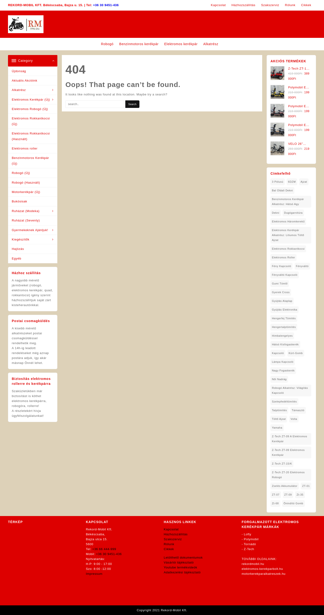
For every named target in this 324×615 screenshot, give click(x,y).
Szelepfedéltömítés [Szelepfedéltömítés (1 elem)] (284, 401)
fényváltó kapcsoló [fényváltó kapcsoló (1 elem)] (284, 274)
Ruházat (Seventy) (26, 220)
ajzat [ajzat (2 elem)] (303, 181)
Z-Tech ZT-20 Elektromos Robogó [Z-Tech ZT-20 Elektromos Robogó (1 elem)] (288, 475)
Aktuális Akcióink (24, 80)
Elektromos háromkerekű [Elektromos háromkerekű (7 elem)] (288, 221)
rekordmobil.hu (253, 564)
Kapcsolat (171, 529)
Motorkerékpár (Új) (26, 192)
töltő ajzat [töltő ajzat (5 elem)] (279, 419)
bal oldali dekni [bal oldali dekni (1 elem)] (282, 190)
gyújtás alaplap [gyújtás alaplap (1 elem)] (282, 301)
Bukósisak (19, 201)
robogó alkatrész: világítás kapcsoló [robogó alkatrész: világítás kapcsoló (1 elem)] (290, 390)
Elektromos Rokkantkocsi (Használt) (31, 136)
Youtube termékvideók (180, 567)
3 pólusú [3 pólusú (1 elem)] (277, 181)
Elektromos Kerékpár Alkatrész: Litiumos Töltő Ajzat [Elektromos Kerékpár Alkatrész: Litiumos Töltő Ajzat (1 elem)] (288, 235)
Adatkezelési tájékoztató (182, 572)
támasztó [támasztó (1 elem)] (298, 410)
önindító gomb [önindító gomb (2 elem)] (293, 503)
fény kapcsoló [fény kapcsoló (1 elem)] (281, 266)
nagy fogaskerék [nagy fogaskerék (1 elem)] (283, 370)
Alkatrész (19, 90)
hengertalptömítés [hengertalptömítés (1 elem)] (284, 327)
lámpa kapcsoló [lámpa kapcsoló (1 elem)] (282, 361)
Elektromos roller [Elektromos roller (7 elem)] (283, 257)
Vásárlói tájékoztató (179, 562)
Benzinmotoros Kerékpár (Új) (30, 160)
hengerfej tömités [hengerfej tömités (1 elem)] (284, 318)
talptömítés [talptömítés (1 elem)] (279, 410)
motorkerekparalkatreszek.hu (264, 574)
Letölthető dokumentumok (183, 557)
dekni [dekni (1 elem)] (275, 212)
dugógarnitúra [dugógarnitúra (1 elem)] (293, 212)
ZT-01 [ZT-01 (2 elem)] (306, 486)
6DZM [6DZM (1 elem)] (292, 181)
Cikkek (169, 549)
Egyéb (16, 258)
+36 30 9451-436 (106, 5)
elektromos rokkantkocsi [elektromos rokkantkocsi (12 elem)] (288, 248)
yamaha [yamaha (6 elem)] (277, 427)
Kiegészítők (20, 239)
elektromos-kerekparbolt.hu (262, 569)
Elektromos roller (24, 148)
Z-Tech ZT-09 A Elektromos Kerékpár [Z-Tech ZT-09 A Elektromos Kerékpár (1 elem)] (289, 439)
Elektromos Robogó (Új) (30, 109)
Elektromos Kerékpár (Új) (31, 99)
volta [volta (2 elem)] (294, 419)
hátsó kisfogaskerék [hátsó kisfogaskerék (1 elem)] (285, 344)
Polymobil (251, 539)
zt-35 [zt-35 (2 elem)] (299, 494)
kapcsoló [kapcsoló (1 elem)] (278, 353)
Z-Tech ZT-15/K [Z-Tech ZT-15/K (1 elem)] (282, 463)
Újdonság (19, 71)
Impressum (94, 574)
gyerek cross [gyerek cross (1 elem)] (281, 292)
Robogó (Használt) (26, 182)
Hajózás (18, 249)
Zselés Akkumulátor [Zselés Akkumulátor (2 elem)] (284, 486)
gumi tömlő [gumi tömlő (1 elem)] (280, 283)
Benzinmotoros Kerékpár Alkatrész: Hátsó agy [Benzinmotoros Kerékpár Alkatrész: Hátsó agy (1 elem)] (288, 201)
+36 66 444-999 (104, 549)
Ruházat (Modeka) (26, 211)
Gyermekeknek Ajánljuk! (30, 230)
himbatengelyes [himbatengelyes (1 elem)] (282, 335)
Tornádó (250, 544)
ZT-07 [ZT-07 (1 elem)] (275, 494)
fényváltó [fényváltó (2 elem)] (302, 266)
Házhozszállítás (176, 534)
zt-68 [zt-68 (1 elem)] (275, 503)
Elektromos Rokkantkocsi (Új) (31, 121)
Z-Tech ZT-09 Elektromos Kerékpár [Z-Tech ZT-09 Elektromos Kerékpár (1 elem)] (288, 452)
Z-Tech (249, 549)
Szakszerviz (173, 539)
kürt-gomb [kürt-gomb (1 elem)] (296, 353)
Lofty (247, 534)
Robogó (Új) (21, 173)
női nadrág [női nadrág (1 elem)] (279, 379)
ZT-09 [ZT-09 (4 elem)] (288, 494)
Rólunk (169, 544)
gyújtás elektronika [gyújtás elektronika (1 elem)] (284, 309)
